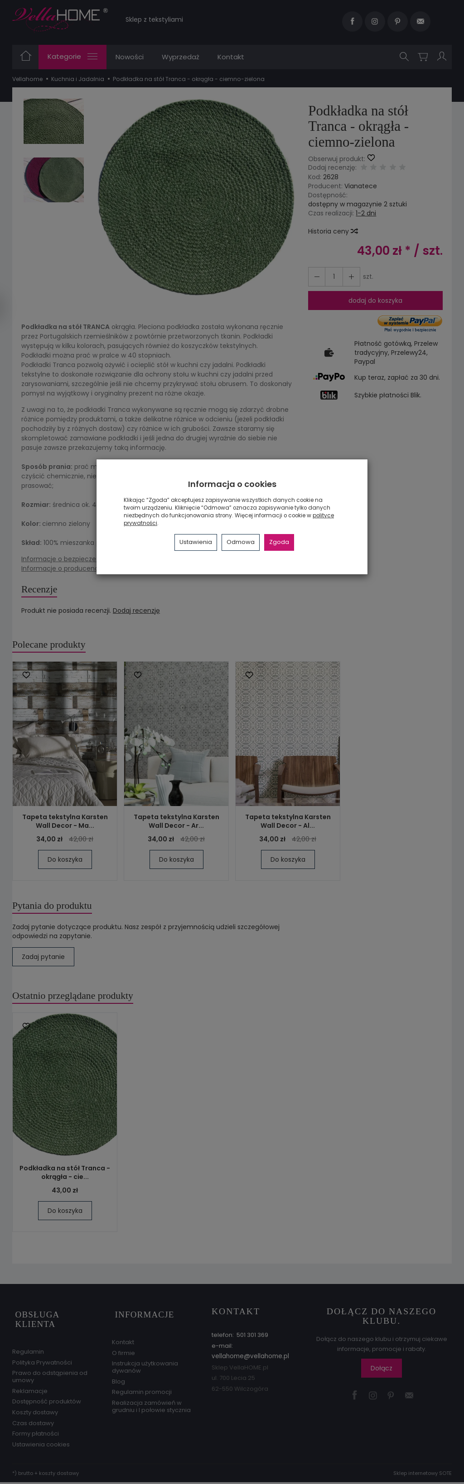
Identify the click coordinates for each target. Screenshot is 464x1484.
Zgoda (279, 542)
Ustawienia (195, 542)
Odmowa (241, 542)
